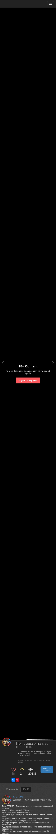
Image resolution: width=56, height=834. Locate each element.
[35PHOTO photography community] (13, 3)
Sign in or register (28, 380)
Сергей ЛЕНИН (25, 747)
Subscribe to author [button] (47, 769)
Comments (12, 789)
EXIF (26, 789)
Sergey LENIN (18, 797)
